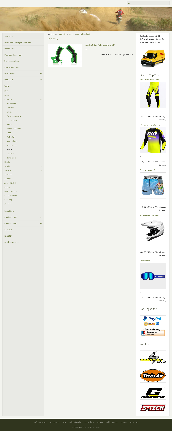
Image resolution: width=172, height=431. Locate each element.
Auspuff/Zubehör (11, 183)
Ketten (7, 187)
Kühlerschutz (12, 145)
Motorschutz (12, 141)
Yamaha (7, 170)
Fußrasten (11, 137)
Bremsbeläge (12, 120)
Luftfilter (10, 108)
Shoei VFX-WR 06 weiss (149, 215)
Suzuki (7, 166)
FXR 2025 (8, 229)
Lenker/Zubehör (10, 191)
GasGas (7, 95)
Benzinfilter (11, 103)
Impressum (54, 422)
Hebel (9, 133)
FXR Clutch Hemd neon (150, 125)
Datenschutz (89, 422)
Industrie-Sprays (11, 67)
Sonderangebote (11, 242)
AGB (64, 422)
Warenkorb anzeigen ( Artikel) (17, 42)
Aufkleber (8, 175)
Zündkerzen (11, 158)
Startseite (8, 36)
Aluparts (7, 179)
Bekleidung (9, 211)
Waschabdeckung (14, 116)
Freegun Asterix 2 (147, 170)
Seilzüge (10, 124)
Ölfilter (9, 112)
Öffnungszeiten (40, 422)
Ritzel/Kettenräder (14, 129)
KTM (6, 91)
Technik (7, 86)
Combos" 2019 (10, 217)
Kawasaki (8, 99)
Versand (100, 422)
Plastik (9, 149)
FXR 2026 (8, 236)
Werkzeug (8, 200)
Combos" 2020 (10, 223)
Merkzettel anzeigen (13, 55)
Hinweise (134, 422)
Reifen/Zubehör (10, 195)
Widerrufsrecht (75, 422)
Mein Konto (9, 48)
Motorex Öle (9, 73)
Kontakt (124, 422)
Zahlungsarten (112, 422)
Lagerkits (10, 154)
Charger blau (145, 260)
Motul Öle (8, 79)
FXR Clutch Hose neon (149, 79)
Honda (7, 162)
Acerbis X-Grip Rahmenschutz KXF (100, 45)
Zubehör (7, 204)
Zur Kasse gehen (11, 61)
